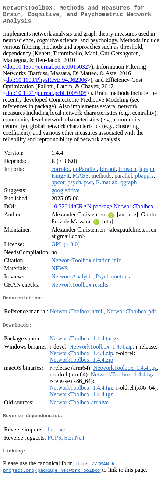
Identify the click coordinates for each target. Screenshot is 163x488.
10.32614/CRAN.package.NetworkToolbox (102, 211)
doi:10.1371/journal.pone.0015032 (47, 71)
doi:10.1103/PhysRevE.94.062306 (46, 84)
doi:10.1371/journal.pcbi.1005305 (46, 97)
